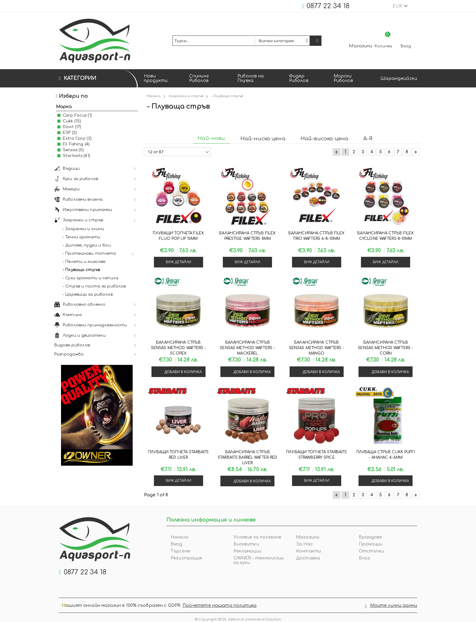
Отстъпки (371, 551)
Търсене (180, 551)
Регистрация (186, 558)
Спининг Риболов (199, 78)
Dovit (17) (72, 127)
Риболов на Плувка (250, 78)
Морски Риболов (343, 78)
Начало (180, 537)
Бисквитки (246, 544)
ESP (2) (70, 133)
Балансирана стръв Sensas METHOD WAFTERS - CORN (385, 347)
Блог (364, 558)
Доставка (308, 558)
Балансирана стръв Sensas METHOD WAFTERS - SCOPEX (178, 347)
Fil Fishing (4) (76, 144)
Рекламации (247, 551)
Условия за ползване (257, 537)
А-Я (367, 138)
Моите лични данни (393, 603)
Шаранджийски (398, 78)
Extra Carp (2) (77, 138)
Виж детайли (178, 262)
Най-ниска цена (262, 138)
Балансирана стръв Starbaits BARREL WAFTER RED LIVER (247, 457)
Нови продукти (156, 78)
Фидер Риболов (298, 78)
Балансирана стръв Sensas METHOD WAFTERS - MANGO (316, 347)
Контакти (308, 551)
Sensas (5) (73, 150)
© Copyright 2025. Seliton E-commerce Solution (238, 615)
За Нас (304, 544)
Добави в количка (183, 371)
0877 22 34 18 (328, 6)
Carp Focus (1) (77, 115)
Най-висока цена (324, 138)
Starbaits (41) (76, 156)
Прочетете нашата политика (219, 603)
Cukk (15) (72, 121)
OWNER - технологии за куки (258, 560)
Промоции (371, 544)
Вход (406, 46)
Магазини (360, 46)
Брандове (370, 537)
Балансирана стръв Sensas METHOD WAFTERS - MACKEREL (247, 347)
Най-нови (211, 138)
